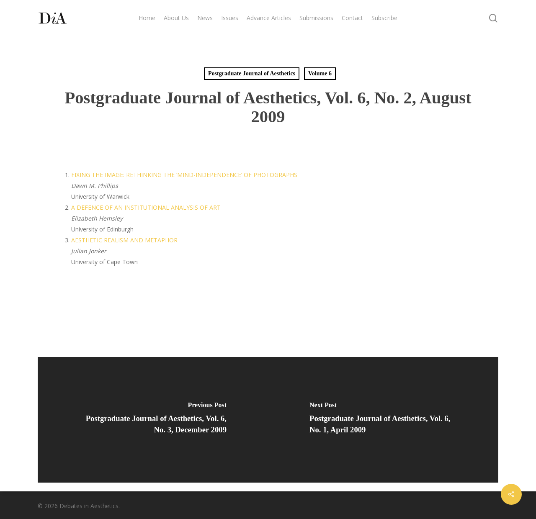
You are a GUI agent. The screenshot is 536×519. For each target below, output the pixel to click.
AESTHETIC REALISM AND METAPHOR (124, 240)
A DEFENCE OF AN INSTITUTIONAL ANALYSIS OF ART (146, 207)
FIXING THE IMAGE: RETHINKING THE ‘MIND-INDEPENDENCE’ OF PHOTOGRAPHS (184, 175)
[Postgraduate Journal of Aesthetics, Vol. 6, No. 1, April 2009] (383, 420)
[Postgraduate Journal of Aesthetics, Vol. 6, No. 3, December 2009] (153, 420)
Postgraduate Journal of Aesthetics (251, 73)
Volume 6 (320, 73)
